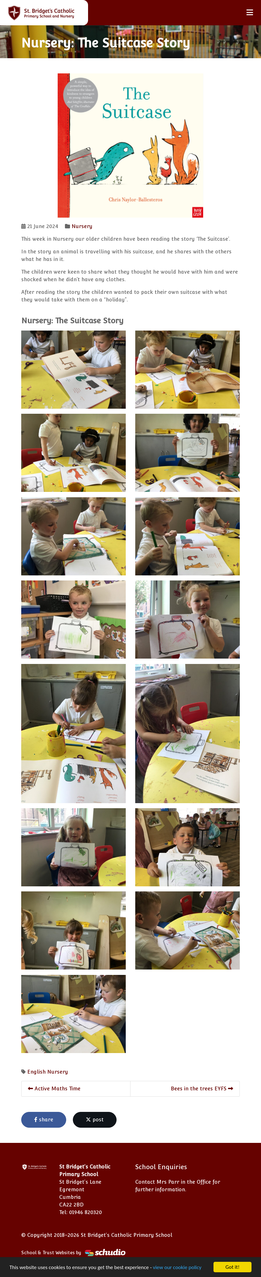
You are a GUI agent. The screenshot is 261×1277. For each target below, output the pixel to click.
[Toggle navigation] (250, 12)
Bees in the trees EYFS (202, 1089)
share (43, 1120)
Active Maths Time (54, 1089)
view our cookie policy (177, 1268)
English (36, 1072)
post (95, 1120)
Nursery (82, 226)
